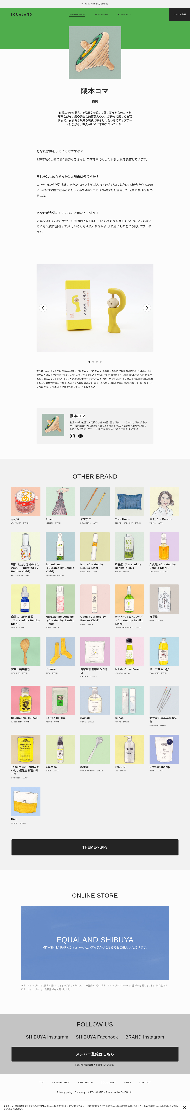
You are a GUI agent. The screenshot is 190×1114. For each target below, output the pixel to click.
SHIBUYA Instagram (47, 1036)
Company (80, 1092)
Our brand (101, 14)
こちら (6, 1109)
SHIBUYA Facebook (97, 1036)
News (127, 1082)
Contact (145, 1082)
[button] (43, 308)
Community (124, 14)
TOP (41, 1082)
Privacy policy (65, 1092)
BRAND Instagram (144, 1036)
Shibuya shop (77, 14)
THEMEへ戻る (95, 847)
